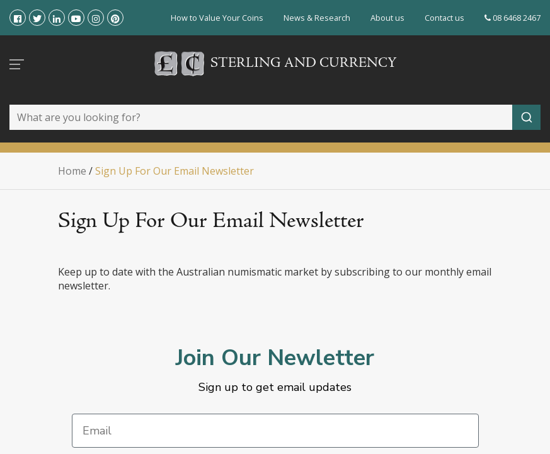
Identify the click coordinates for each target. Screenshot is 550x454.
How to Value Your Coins (217, 17)
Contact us (444, 17)
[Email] (275, 431)
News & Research (317, 17)
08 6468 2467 (512, 17)
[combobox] (275, 117)
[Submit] (526, 117)
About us (387, 17)
